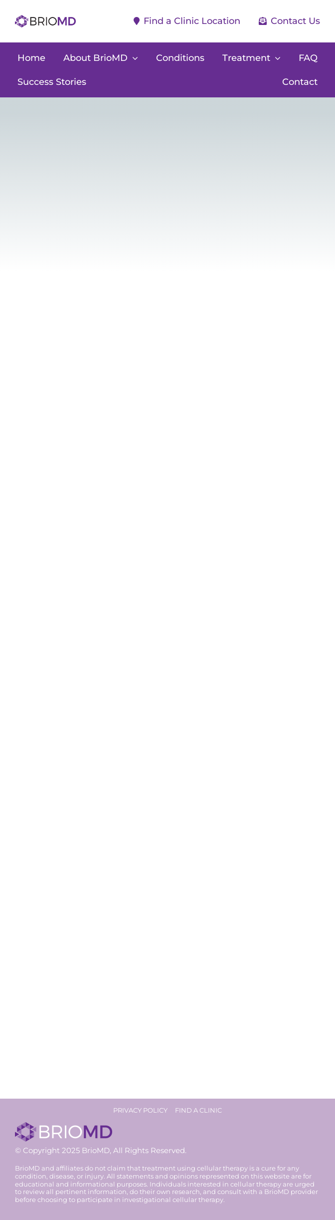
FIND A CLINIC (198, 1110)
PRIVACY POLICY (140, 1110)
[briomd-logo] (45, 19)
